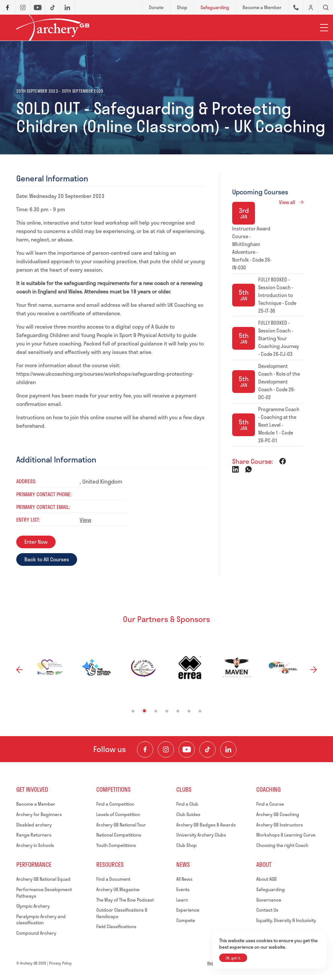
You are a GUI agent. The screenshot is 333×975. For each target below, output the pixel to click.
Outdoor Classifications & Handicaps (121, 913)
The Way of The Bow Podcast (125, 899)
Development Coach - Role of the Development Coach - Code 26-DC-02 (279, 381)
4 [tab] (167, 711)
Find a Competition (115, 803)
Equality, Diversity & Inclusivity (286, 920)
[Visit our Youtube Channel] (187, 749)
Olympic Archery (33, 906)
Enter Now (35, 542)
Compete (185, 920)
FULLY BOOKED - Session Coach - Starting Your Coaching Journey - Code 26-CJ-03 (278, 338)
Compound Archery (36, 933)
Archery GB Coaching (277, 814)
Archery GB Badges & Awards (206, 824)
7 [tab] (200, 711)
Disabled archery (34, 824)
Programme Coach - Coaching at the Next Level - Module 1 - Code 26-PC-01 (279, 424)
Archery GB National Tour (121, 824)
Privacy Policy (60, 963)
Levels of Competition (118, 814)
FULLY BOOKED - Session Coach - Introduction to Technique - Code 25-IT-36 (277, 295)
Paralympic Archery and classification (41, 919)
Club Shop (186, 845)
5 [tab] (178, 711)
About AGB (266, 879)
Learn (182, 899)
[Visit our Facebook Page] (145, 749)
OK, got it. (233, 958)
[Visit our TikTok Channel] (207, 749)
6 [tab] (189, 711)
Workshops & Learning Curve (285, 834)
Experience (187, 909)
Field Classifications (116, 926)
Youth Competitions (116, 845)
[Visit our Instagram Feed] (166, 749)
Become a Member (35, 803)
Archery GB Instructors (279, 824)
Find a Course (270, 803)
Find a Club (187, 803)
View (85, 519)
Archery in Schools (35, 845)
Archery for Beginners (39, 814)
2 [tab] (144, 710)
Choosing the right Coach (282, 845)
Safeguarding (270, 889)
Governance (268, 899)
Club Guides (188, 814)
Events (183, 889)
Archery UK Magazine (118, 889)
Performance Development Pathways (44, 892)
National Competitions (118, 834)
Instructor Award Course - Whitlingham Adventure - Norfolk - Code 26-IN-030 (252, 248)
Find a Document (113, 879)
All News (184, 879)
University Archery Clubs (201, 834)
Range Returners (33, 834)
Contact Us (267, 909)
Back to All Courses (46, 559)
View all (287, 202)
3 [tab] (155, 711)
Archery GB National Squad (43, 879)
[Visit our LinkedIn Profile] (228, 749)
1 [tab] (133, 711)
